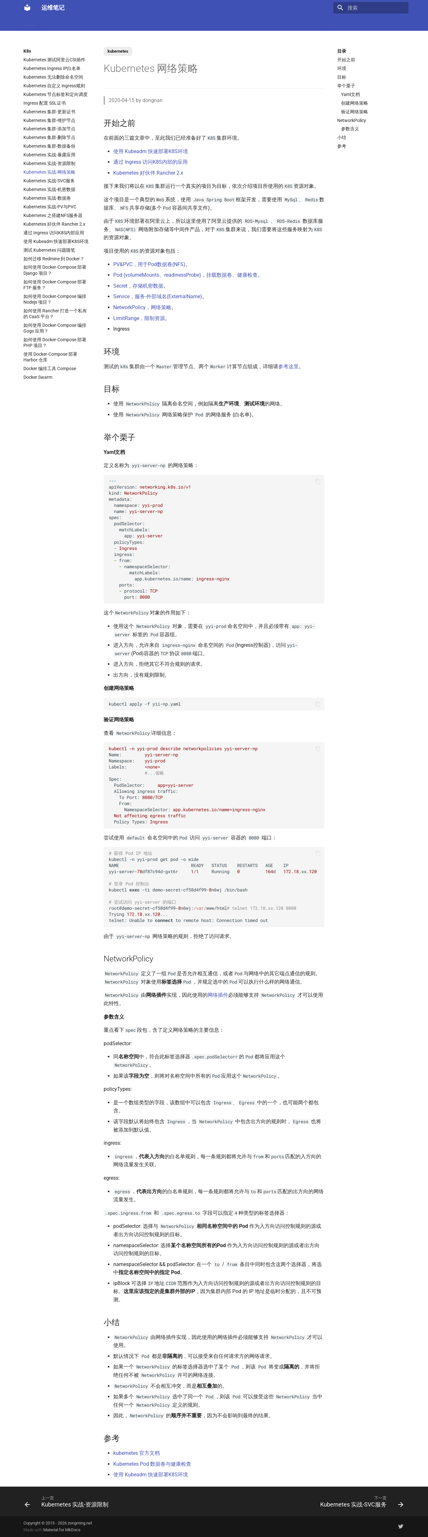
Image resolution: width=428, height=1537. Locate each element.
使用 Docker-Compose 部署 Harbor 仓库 (50, 357)
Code (123, 23)
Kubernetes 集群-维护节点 (49, 120)
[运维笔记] (27, 7)
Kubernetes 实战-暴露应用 (49, 154)
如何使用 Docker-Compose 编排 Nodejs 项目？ (54, 299)
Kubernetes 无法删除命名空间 (53, 77)
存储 (289, 23)
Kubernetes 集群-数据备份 (49, 146)
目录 (341, 51)
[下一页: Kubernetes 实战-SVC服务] (360, 1501)
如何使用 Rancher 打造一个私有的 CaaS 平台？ (55, 313)
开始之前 (346, 59)
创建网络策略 (354, 103)
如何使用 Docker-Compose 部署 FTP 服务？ (54, 284)
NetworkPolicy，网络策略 (142, 307)
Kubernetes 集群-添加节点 (49, 128)
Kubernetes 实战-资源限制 (49, 163)
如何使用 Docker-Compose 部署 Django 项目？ (54, 270)
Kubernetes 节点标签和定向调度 (55, 94)
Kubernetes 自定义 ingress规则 (54, 85)
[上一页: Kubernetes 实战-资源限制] (68, 1501)
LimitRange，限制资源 (139, 318)
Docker (68, 23)
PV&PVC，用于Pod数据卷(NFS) (149, 264)
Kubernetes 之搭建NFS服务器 (52, 215)
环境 (341, 68)
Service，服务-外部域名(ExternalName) (157, 296)
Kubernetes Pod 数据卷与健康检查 (152, 1464)
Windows (311, 23)
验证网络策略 (354, 111)
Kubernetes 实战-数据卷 (47, 198)
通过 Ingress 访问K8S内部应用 (53, 232)
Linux (88, 23)
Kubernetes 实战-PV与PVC (49, 206)
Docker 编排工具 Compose (49, 368)
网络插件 (218, 995)
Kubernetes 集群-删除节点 (49, 137)
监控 (257, 23)
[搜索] (370, 7)
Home (29, 23)
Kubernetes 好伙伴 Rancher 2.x (54, 224)
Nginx (164, 23)
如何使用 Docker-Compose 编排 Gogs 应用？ (54, 328)
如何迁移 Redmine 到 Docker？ (53, 258)
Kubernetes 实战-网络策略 (49, 172)
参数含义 (350, 128)
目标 (341, 77)
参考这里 (288, 366)
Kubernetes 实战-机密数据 (49, 189)
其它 (333, 23)
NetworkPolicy (351, 120)
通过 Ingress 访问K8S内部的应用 (150, 162)
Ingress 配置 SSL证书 (44, 103)
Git (274, 23)
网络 (228, 23)
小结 (341, 137)
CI (243, 23)
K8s (106, 23)
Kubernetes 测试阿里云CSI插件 (54, 59)
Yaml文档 (350, 94)
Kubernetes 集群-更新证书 (49, 111)
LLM (48, 23)
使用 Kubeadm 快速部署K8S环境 (56, 241)
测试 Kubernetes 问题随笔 (49, 250)
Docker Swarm (37, 377)
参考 (341, 146)
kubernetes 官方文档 (136, 1453)
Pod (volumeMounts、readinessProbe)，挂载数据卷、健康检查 (185, 275)
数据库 (185, 23)
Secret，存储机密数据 (138, 286)
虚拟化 (143, 23)
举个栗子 (346, 85)
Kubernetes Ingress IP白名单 (52, 68)
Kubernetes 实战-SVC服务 (49, 180)
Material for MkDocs (62, 1529)
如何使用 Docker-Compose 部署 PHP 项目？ (54, 342)
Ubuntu (208, 23)
